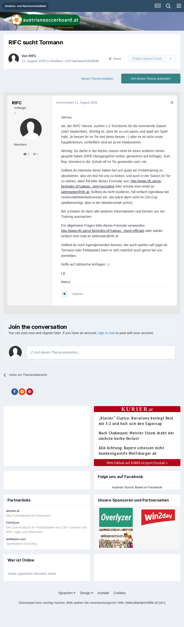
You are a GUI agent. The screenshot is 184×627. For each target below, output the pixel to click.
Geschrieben (76, 102)
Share (115, 58)
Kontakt (103, 593)
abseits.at (12, 511)
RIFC (32, 56)
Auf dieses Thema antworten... (55, 352)
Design (86, 593)
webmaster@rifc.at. (75, 192)
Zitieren (77, 294)
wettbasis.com (16, 539)
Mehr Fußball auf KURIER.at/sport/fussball (137, 462)
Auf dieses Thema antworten (151, 78)
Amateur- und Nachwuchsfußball (74, 61)
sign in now (106, 333)
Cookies (120, 593)
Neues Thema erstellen (97, 78)
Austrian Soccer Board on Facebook (137, 487)
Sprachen (66, 593)
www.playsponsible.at (142, 602)
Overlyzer (12, 522)
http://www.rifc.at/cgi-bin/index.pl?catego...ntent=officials (102, 231)
